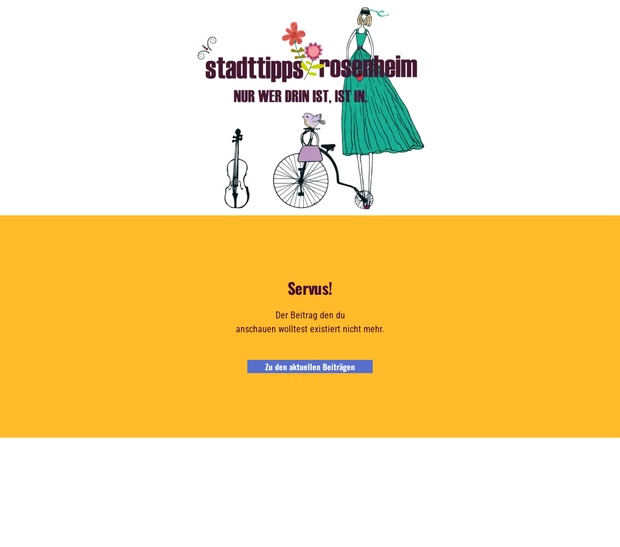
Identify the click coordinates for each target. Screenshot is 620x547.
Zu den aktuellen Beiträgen (310, 366)
